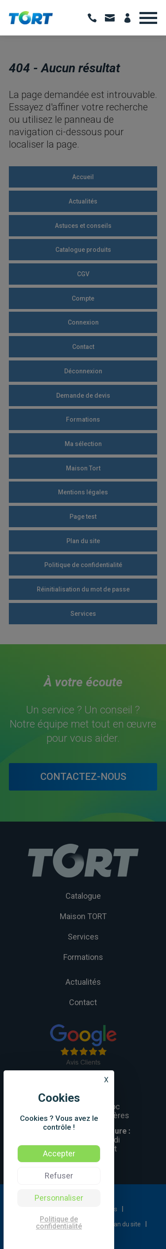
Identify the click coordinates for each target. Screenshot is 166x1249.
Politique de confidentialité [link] (59, 1222)
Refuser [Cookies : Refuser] (59, 1175)
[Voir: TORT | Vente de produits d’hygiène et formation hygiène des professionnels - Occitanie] (31, 22)
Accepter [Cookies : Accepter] (59, 1153)
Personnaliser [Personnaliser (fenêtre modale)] (59, 1197)
